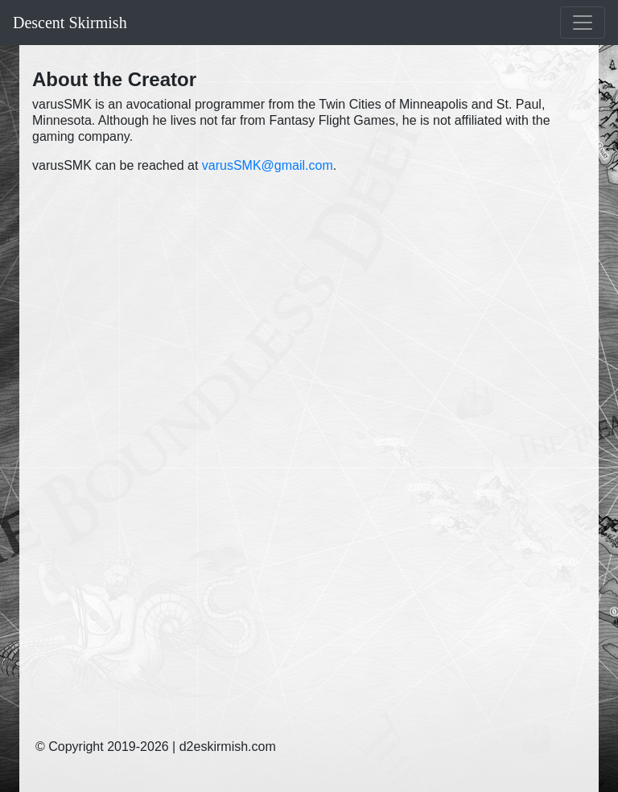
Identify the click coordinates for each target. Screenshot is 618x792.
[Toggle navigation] (582, 22)
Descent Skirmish (70, 22)
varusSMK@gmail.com (267, 165)
